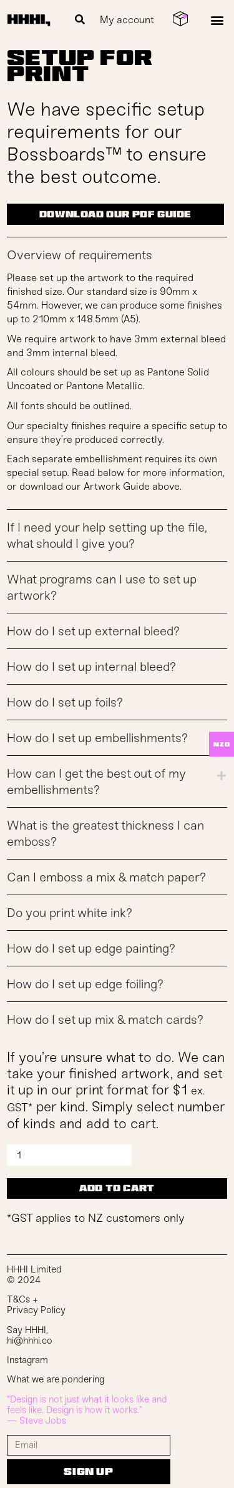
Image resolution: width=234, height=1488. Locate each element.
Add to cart (117, 1188)
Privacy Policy (36, 1310)
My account (127, 20)
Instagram (27, 1360)
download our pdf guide (115, 214)
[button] (80, 20)
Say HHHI (26, 1330)
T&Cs (18, 1299)
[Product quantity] (69, 1155)
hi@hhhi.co (29, 1340)
